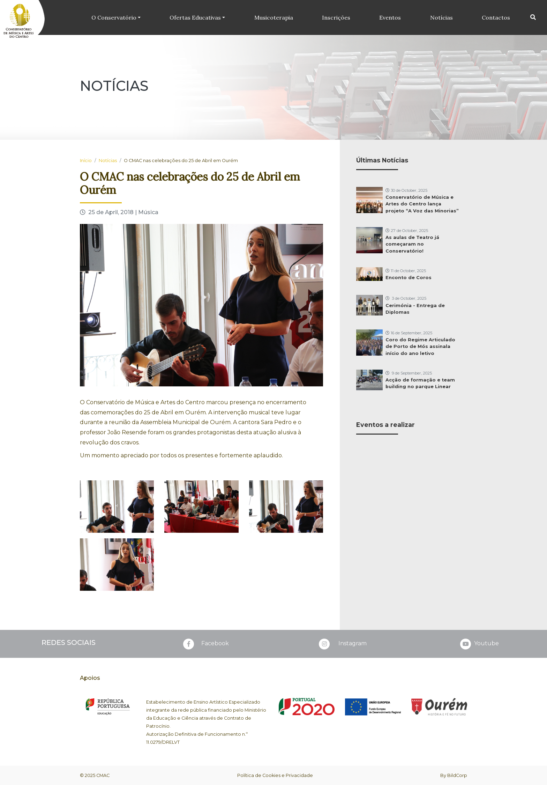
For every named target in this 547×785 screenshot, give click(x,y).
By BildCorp (453, 775)
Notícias (441, 17)
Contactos (496, 17)
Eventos (390, 17)
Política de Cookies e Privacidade (275, 775)
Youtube (479, 643)
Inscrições (336, 17)
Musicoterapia (273, 17)
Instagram (342, 643)
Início (86, 160)
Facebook (205, 643)
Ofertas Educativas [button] (195, 17)
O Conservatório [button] (113, 17)
